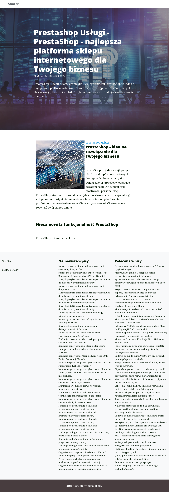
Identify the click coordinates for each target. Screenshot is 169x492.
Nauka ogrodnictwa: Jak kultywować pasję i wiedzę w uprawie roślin (81, 314)
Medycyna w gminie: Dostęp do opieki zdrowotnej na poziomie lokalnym (135, 274)
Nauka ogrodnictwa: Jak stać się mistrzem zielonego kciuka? (80, 321)
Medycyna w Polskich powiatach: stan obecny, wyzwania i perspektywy (139, 321)
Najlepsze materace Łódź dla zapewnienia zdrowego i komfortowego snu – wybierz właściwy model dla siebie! (137, 409)
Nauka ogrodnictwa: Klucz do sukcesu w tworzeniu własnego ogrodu (79, 334)
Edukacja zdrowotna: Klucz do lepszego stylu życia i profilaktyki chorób (82, 341)
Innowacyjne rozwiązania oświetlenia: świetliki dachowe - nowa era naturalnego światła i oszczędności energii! (139, 349)
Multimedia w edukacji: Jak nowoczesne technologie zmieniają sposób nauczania (79, 394)
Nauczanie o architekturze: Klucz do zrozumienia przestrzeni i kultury (77, 407)
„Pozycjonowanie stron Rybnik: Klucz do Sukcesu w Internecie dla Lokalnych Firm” (140, 457)
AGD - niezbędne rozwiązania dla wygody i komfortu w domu (137, 437)
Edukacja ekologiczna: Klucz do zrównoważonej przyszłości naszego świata (83, 447)
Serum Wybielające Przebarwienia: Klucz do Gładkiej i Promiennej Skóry (138, 304)
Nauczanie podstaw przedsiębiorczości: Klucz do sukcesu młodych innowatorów (84, 364)
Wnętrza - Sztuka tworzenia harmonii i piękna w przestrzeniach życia (140, 381)
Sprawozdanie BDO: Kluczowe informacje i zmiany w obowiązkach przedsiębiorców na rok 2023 (140, 282)
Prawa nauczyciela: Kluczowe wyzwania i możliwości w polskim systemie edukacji (80, 461)
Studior (15, 4)
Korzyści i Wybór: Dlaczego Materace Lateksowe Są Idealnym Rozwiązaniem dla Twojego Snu (141, 424)
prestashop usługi (97, 142)
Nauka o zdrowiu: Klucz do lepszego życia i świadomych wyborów (81, 268)
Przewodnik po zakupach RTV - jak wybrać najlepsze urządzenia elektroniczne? (137, 394)
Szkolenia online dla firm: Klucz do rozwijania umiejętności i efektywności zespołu (139, 387)
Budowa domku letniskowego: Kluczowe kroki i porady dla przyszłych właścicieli (139, 417)
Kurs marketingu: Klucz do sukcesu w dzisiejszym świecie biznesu (78, 327)
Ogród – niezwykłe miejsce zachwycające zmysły (141, 316)
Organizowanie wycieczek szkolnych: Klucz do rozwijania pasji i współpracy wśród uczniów (82, 454)
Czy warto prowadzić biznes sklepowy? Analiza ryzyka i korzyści (140, 268)
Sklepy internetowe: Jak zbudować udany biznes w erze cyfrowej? (140, 364)
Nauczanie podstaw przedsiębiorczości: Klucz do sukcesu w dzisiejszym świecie (84, 381)
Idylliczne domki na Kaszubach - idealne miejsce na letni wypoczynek (140, 451)
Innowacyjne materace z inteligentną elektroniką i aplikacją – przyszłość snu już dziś (141, 334)
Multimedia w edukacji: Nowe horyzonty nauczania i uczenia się (79, 387)
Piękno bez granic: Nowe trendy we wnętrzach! (140, 369)
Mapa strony (10, 269)
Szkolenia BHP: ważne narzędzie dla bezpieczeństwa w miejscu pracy (134, 298)
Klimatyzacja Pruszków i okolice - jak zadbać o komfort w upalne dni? (139, 311)
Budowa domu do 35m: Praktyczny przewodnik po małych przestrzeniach (139, 357)
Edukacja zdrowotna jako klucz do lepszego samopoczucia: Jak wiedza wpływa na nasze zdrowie (81, 349)
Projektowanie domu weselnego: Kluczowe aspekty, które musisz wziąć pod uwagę (137, 291)
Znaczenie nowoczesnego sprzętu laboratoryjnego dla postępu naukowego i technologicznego (137, 465)
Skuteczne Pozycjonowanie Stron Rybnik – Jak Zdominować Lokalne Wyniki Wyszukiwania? (82, 274)
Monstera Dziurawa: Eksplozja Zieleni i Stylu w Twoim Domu (139, 341)
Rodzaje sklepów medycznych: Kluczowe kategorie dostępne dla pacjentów (136, 444)
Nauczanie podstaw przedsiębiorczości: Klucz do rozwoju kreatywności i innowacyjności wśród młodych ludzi (84, 372)
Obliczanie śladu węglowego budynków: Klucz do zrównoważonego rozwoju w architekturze (140, 374)
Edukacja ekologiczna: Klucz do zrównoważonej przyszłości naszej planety (83, 434)
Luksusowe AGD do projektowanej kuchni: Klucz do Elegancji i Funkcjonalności (140, 327)
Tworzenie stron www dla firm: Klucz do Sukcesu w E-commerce (141, 401)
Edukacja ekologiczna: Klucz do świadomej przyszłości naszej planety (81, 441)
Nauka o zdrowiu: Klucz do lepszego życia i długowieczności (81, 288)
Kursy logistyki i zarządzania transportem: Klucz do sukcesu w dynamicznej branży (84, 281)
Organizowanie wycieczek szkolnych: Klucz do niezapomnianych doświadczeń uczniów (82, 467)
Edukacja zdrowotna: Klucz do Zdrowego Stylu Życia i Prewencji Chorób (83, 357)
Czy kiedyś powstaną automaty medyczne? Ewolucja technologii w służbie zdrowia (137, 431)
